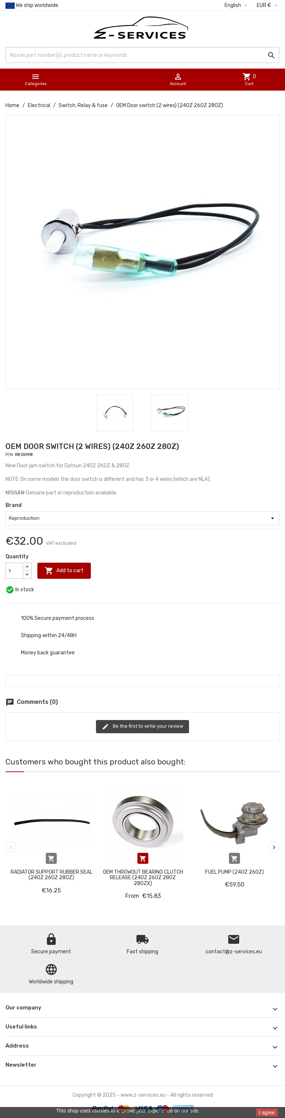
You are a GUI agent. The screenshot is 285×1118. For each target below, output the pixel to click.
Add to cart (64, 570)
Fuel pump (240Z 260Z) (234, 872)
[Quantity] (14, 571)
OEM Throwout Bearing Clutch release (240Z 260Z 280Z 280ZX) (143, 878)
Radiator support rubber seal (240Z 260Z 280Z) (51, 875)
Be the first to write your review (142, 726)
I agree (267, 1112)
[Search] (142, 55)
